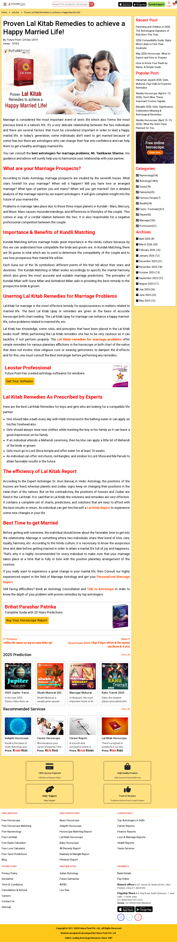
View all (125, 654)
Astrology (147, 181)
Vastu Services (125, 848)
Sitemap (6, 906)
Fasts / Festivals (150, 209)
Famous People (148, 197)
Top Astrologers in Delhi (131, 820)
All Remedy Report (70, 848)
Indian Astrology (69, 873)
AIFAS (63, 884)
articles (15, 12)
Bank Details (124, 873)
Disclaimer (7, 878)
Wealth (144, 203)
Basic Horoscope (69, 820)
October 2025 (148, 272)
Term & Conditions (12, 884)
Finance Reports (126, 831)
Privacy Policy (9, 873)
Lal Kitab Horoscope (71, 836)
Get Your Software (19, 381)
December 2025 (149, 261)
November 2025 (149, 267)
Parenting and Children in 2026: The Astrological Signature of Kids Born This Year (153, 30)
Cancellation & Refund (14, 889)
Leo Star (64, 889)
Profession (146, 225)
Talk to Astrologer (100, 589)
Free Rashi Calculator (14, 842)
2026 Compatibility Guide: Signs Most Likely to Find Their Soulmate (153, 44)
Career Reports (126, 825)
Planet (143, 214)
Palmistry (145, 192)
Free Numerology (11, 831)
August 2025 (147, 283)
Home (4, 12)
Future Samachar (69, 878)
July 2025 (145, 289)
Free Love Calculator (13, 848)
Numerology (147, 175)
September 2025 (149, 278)
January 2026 (148, 255)
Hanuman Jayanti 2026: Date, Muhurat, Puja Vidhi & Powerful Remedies (153, 83)
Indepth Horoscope (71, 825)
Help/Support (156, 5)
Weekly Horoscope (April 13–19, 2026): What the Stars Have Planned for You (154, 124)
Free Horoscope (11, 820)
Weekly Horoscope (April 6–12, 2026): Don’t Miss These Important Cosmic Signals (153, 97)
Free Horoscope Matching (16, 825)
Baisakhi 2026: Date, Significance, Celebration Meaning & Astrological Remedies (154, 110)
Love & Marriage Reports (131, 836)
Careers (6, 895)
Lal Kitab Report (98, 507)
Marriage (145, 220)
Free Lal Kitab (9, 836)
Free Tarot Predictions (14, 853)
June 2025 (146, 295)
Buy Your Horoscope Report (26, 620)
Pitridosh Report (69, 859)
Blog (4, 859)
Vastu (143, 186)
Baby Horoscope (69, 842)
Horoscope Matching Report (76, 831)
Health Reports (125, 842)
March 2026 (147, 244)
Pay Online (123, 878)
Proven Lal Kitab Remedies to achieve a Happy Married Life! (52, 12)
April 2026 (145, 238)
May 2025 (145, 300)
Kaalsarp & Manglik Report (74, 853)
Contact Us (8, 901)
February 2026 (148, 250)
